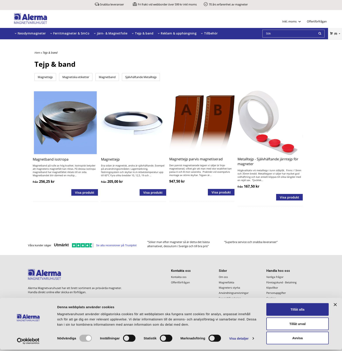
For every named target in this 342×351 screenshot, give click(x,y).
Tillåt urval (297, 325)
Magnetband (107, 77)
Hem (37, 53)
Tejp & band (144, 33)
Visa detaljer (239, 340)
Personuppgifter (276, 293)
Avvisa (297, 339)
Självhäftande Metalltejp (141, 77)
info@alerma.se (38, 299)
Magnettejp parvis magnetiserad (196, 159)
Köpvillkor (272, 287)
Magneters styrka (229, 287)
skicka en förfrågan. (73, 292)
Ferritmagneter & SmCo (71, 33)
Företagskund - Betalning (281, 282)
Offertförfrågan (317, 21)
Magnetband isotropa (50, 159)
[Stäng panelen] (335, 306)
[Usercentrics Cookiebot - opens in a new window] (28, 342)
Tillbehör (211, 33)
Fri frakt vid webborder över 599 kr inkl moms (167, 4)
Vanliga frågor (275, 277)
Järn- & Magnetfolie (112, 33)
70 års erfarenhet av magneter (228, 4)
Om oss (223, 277)
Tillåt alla (297, 311)
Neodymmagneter (32, 33)
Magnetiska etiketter (75, 77)
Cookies (271, 298)
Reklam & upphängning (179, 33)
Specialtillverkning (230, 298)
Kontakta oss (178, 277)
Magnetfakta (226, 282)
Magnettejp (45, 77)
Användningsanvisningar (234, 293)
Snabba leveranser (112, 4)
